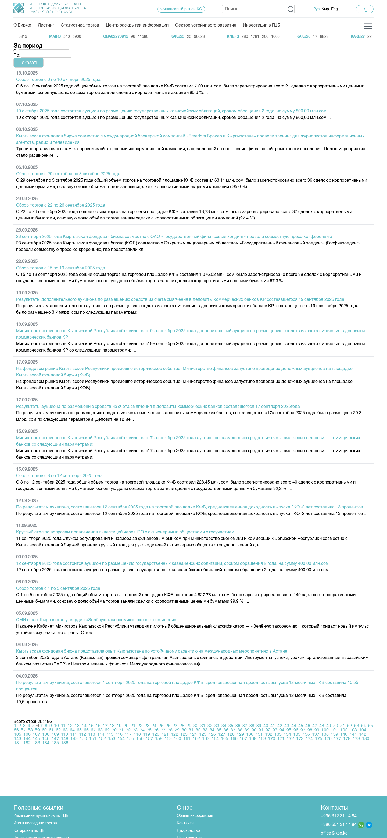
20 (126, 726)
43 (286, 726)
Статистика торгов (80, 25)
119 (146, 735)
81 (191, 730)
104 (362, 730)
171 (281, 739)
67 (93, 730)
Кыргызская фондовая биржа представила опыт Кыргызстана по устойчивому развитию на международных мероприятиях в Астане (151, 651)
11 (63, 726)
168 (252, 739)
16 (98, 726)
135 (296, 735)
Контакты (185, 823)
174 (309, 739)
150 (83, 739)
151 (92, 739)
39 (258, 726)
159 (168, 739)
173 (299, 739)
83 (205, 730)
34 (223, 726)
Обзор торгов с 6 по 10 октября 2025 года (58, 80)
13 (77, 726)
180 (365, 739)
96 (295, 730)
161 (187, 739)
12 (70, 726)
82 (198, 730)
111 (73, 735)
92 (268, 730)
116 (119, 735)
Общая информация (195, 816)
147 (55, 739)
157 (149, 739)
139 (334, 735)
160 (177, 739)
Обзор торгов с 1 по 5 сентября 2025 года (58, 589)
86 (226, 730)
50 (335, 726)
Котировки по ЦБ (28, 831)
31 (202, 726)
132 (268, 735)
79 (177, 730)
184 (45, 743)
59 (37, 730)
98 (309, 730)
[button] (291, 9)
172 (290, 739)
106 (27, 735)
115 (109, 735)
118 (137, 735)
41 (272, 726)
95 (288, 730)
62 (58, 730)
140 (343, 735)
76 (156, 730)
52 (349, 726)
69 (107, 730)
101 (334, 730)
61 (51, 730)
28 (182, 726)
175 (318, 739)
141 (353, 735)
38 (251, 726)
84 (212, 730)
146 (45, 739)
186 (64, 743)
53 (356, 726)
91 (261, 730)
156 (140, 739)
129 (240, 735)
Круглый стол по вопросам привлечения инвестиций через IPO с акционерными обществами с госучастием (125, 532)
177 (337, 739)
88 (240, 730)
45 (300, 726)
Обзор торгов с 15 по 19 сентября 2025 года (60, 268)
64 (72, 730)
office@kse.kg (334, 833)
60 (44, 730)
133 (278, 735)
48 (321, 726)
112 (82, 735)
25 (161, 726)
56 (16, 730)
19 (119, 726)
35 (230, 726)
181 (17, 743)
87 (233, 730)
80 (184, 730)
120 (155, 735)
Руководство (188, 831)
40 (265, 726)
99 (316, 730)
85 (219, 730)
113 (91, 735)
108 (45, 735)
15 (91, 726)
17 (105, 726)
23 (147, 726)
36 (237, 726)
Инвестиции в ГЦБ (261, 25)
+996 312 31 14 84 (339, 816)
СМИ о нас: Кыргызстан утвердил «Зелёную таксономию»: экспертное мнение (96, 620)
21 (133, 726)
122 (174, 735)
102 (343, 730)
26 (168, 726)
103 (353, 730)
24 (154, 726)
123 (184, 735)
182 (27, 743)
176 (328, 739)
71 (121, 730)
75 (149, 730)
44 (293, 726)
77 (163, 730)
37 (244, 726)
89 (247, 730)
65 (79, 730)
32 (209, 726)
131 (259, 735)
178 (346, 739)
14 (84, 726)
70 (114, 730)
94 (282, 730)
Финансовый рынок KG (181, 9)
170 (271, 739)
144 (27, 739)
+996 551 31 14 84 (339, 825)
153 (111, 739)
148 (64, 739)
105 (17, 735)
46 (307, 726)
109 (55, 735)
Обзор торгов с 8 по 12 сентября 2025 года (59, 476)
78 (170, 730)
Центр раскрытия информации (137, 25)
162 (196, 739)
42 (279, 726)
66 (86, 730)
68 (100, 730)
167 (243, 739)
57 (23, 730)
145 (36, 739)
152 (102, 739)
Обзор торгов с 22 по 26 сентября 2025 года (60, 205)
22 (140, 726)
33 (216, 726)
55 (370, 726)
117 (128, 735)
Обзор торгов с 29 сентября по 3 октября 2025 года (68, 174)
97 (302, 730)
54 (363, 726)
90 (254, 730)
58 (30, 730)
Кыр (325, 9)
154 (121, 739)
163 (205, 739)
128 (231, 735)
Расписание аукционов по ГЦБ (40, 816)
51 (342, 726)
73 (135, 730)
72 (128, 730)
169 (262, 739)
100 (325, 730)
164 (215, 739)
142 (362, 735)
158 (158, 739)
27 (175, 726)
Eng (334, 9)
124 (193, 735)
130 (249, 735)
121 (165, 735)
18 (112, 726)
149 (74, 739)
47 (314, 726)
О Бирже (22, 25)
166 (234, 739)
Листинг (46, 25)
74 (142, 730)
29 (189, 726)
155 (130, 739)
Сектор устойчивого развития (205, 25)
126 (212, 735)
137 (315, 735)
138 (325, 735)
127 (221, 735)
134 (287, 735)
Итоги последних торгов (35, 823)
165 (224, 739)
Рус (316, 9)
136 (306, 735)
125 (202, 735)
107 (36, 735)
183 (36, 743)
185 (55, 743)
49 (328, 726)
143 (17, 739)
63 (65, 730)
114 (100, 735)
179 (356, 739)
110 (64, 735)
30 (196, 726)
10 (56, 726)
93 (275, 730)
